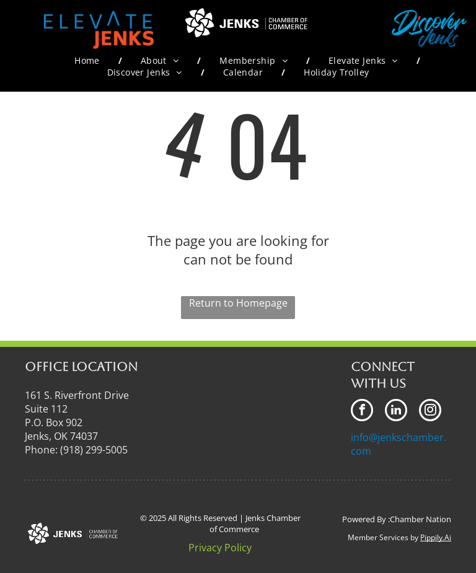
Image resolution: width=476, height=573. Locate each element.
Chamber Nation (420, 519)
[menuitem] (89, 60)
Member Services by (383, 537)
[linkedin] (396, 411)
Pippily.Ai (435, 537)
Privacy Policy (220, 547)
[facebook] (362, 411)
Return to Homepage (238, 303)
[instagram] (430, 411)
